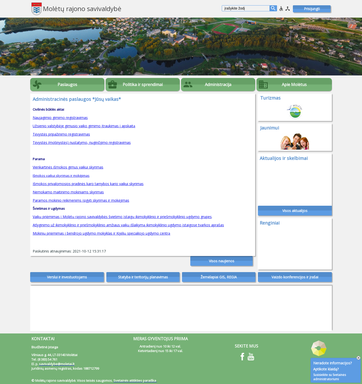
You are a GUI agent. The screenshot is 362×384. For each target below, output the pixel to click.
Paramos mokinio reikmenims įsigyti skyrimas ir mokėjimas (81, 200)
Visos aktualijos (294, 210)
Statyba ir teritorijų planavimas (143, 277)
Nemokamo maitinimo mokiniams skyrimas (68, 192)
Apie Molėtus (294, 84)
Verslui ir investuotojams (67, 277)
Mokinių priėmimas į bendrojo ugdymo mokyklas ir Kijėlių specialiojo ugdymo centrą (101, 233)
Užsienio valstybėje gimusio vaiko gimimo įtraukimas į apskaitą (84, 125)
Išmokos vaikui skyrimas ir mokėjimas (61, 175)
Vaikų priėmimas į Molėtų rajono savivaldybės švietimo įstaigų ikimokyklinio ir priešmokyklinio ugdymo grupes (122, 216)
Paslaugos (67, 84)
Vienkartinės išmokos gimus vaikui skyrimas (68, 167)
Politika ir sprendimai (143, 84)
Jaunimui (269, 128)
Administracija (218, 84)
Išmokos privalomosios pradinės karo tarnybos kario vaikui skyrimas (88, 183)
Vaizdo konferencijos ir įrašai (295, 277)
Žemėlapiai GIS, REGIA (219, 277)
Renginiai (270, 223)
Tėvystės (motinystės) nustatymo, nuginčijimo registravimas (82, 142)
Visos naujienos (221, 261)
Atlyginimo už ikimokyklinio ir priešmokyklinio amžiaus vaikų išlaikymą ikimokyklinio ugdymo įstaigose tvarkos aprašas (128, 225)
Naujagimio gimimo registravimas (60, 117)
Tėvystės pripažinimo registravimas (61, 134)
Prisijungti (312, 8)
